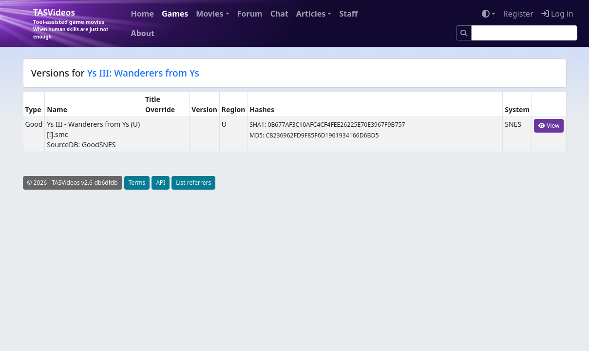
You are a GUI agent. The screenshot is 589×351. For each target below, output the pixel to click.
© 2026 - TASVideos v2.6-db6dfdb (72, 182)
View (548, 125)
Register (518, 13)
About (143, 33)
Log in (557, 13)
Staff (348, 13)
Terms (137, 182)
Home (142, 13)
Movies (209, 13)
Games (175, 13)
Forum (250, 13)
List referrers (193, 182)
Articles (311, 13)
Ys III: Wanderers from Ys (143, 72)
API (160, 182)
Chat (279, 13)
